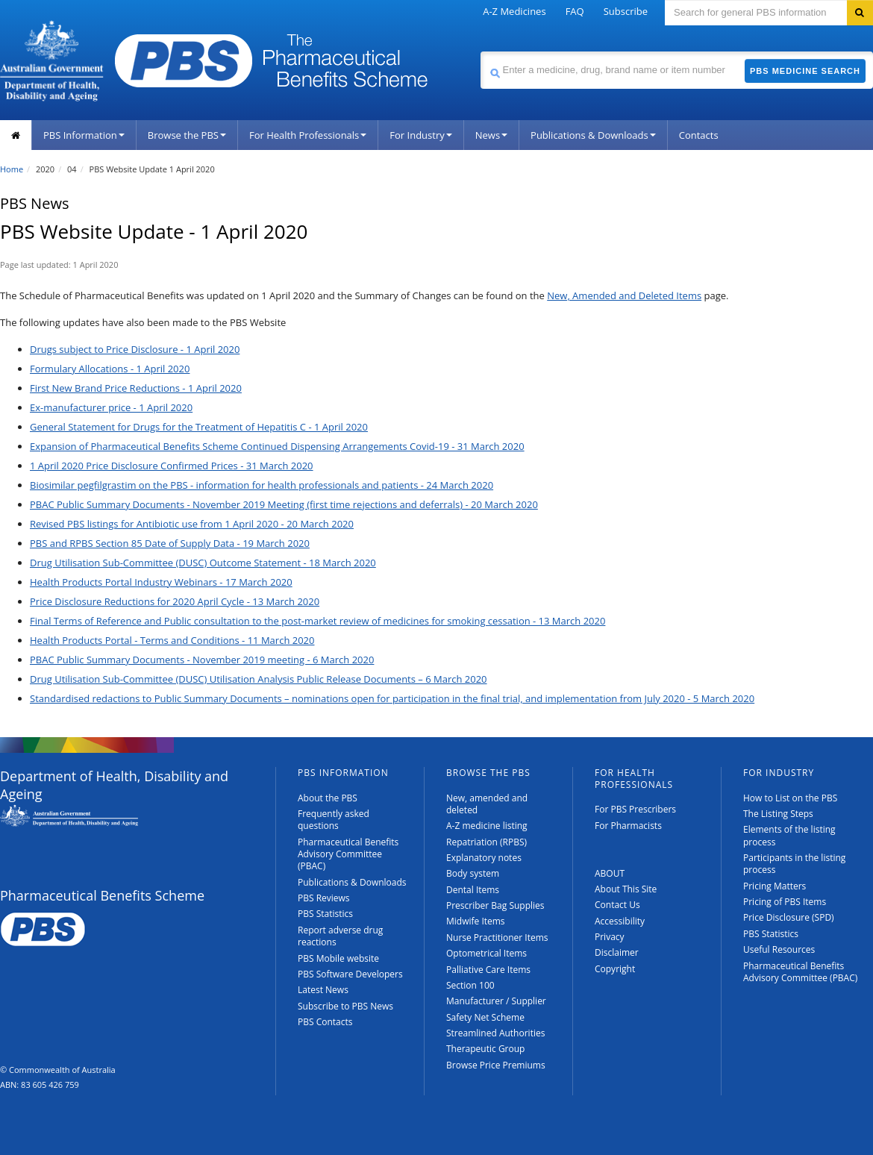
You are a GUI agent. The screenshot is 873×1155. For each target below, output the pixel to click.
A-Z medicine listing (487, 825)
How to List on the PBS (790, 798)
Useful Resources (779, 949)
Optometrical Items (486, 953)
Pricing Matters (774, 886)
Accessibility (620, 921)
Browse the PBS (187, 135)
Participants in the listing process (794, 863)
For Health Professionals (307, 135)
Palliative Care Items (488, 969)
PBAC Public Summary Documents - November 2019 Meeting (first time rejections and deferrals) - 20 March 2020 (284, 504)
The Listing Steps (778, 813)
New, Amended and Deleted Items (624, 295)
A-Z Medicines (514, 11)
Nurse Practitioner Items (497, 937)
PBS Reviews (324, 898)
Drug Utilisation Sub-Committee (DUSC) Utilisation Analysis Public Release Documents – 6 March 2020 (258, 679)
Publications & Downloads (593, 135)
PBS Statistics (325, 913)
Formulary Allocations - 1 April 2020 (110, 368)
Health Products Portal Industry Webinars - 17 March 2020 (161, 582)
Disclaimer (617, 952)
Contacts (699, 135)
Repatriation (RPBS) (486, 842)
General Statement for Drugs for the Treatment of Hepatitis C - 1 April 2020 (199, 426)
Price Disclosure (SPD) (788, 917)
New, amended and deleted (487, 804)
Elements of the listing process (789, 835)
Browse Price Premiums (495, 1065)
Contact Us (617, 904)
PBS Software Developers (350, 974)
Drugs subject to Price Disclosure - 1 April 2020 (135, 349)
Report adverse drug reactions (340, 936)
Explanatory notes (484, 857)
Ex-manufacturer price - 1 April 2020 (111, 407)
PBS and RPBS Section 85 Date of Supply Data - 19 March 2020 (170, 543)
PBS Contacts (325, 1021)
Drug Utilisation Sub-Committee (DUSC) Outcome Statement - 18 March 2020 (203, 562)
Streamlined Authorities (495, 1033)
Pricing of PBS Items (784, 901)
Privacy (610, 936)
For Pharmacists (628, 825)
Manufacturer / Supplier (496, 1001)
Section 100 (470, 985)
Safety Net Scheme (485, 1017)
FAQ (575, 11)
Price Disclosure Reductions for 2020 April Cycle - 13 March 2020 (174, 601)
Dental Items (472, 889)
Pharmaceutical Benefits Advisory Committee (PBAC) (348, 854)
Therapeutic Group (485, 1048)
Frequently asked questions (333, 819)
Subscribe (626, 11)
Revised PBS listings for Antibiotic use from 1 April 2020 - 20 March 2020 (192, 523)
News (491, 135)
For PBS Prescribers (635, 809)
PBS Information (84, 135)
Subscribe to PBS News (345, 1006)
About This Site (626, 889)
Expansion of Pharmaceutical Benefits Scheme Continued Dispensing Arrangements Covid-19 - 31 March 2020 (277, 446)
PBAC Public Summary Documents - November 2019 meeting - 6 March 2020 (202, 659)
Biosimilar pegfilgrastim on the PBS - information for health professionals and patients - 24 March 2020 (261, 485)
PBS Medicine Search (805, 70)
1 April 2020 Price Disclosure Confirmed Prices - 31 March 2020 (171, 465)
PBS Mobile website (338, 958)
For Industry (420, 135)
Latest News (323, 989)
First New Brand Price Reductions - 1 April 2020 (136, 388)
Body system (472, 873)
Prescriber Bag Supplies (495, 905)
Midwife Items (475, 921)
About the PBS (327, 798)
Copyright (615, 968)
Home (11, 169)
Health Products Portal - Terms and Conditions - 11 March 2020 (172, 640)
